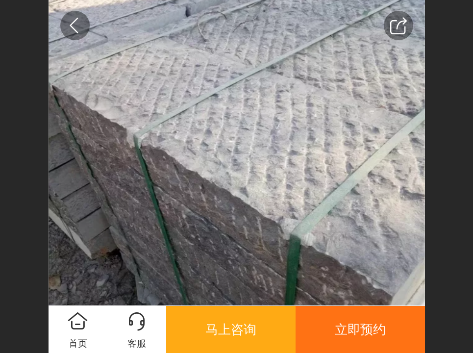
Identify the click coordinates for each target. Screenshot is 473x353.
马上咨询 (230, 329)
